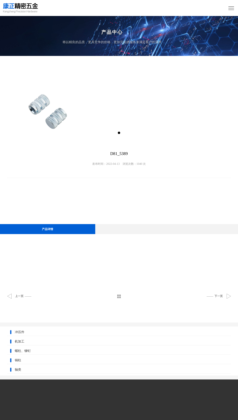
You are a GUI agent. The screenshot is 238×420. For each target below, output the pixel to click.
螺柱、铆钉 (23, 350)
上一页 (23, 296)
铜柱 (18, 360)
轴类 (18, 369)
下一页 (215, 296)
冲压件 (19, 332)
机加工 (19, 341)
